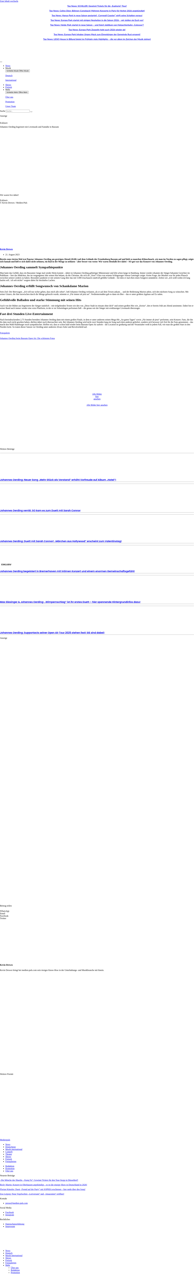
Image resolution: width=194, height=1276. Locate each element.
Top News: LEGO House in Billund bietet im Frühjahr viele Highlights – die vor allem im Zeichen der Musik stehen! (97, 39)
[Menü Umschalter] (1, 61)
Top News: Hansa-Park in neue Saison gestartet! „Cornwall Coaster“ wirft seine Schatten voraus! (97, 15)
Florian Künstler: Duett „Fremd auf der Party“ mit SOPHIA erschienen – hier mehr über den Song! (42, 1189)
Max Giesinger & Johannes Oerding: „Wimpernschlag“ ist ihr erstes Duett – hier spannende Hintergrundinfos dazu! (70, 602)
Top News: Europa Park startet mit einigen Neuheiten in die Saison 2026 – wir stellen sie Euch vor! (97, 20)
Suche (2, 111)
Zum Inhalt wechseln (9, 1)
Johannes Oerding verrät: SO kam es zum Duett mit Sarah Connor (40, 510)
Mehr (7, 1265)
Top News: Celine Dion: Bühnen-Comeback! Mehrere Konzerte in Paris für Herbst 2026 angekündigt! (97, 10)
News (7, 1250)
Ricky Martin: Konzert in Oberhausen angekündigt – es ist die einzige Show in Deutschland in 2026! (43, 1185)
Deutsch (8, 1253)
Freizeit (8, 1260)
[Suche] (31, 111)
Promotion (15, 1272)
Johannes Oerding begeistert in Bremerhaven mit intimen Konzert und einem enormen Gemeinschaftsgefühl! (67, 571)
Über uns (15, 1268)
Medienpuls (5, 1140)
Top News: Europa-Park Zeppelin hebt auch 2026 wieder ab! (97, 29)
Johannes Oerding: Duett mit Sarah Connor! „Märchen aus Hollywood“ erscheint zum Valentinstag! (61, 541)
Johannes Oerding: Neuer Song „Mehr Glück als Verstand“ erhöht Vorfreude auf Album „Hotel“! (58, 479)
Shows (8, 1258)
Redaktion (15, 1270)
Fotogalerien (10, 1263)
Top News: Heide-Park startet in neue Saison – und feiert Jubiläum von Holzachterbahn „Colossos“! (97, 25)
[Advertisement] (97, 426)
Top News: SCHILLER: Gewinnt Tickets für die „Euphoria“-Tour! (97, 6)
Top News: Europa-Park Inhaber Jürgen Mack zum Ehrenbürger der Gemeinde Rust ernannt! (97, 34)
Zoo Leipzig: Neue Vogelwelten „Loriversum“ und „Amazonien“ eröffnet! (32, 1194)
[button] (97, 911)
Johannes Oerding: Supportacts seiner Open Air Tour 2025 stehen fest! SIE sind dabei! (52, 632)
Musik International (13, 1255)
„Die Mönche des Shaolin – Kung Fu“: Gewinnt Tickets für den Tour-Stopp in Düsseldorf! (39, 1180)
